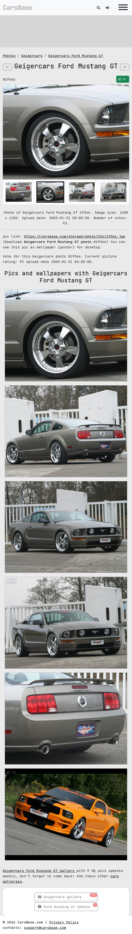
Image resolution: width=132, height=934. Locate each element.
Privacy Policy (64, 922)
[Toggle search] (98, 7)
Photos (9, 55)
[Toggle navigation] (122, 7)
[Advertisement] (66, 30)
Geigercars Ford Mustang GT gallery (40, 870)
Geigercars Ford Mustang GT (75, 55)
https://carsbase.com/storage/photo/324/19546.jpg (74, 236)
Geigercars (31, 55)
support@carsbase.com (45, 927)
